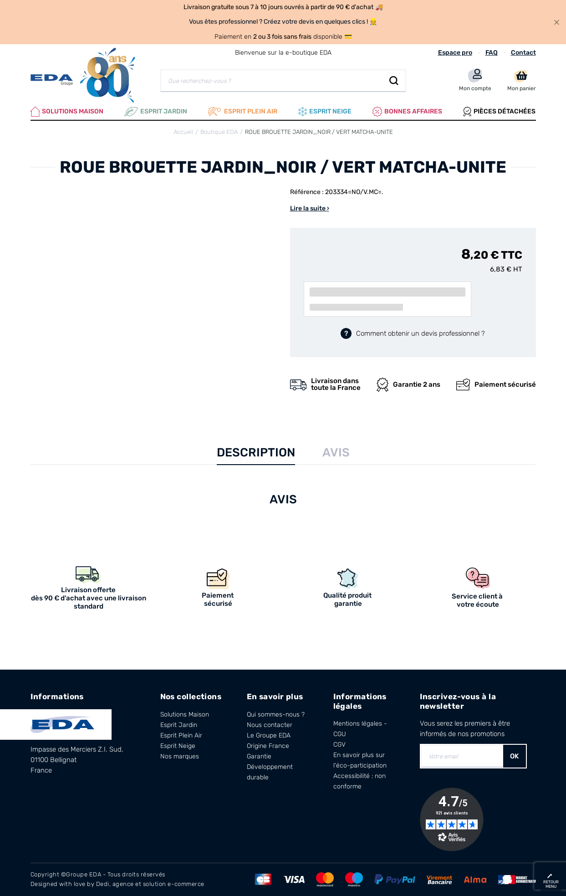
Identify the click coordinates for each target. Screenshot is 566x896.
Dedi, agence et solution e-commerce (150, 884)
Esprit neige (325, 112)
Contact (523, 52)
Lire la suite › (309, 208)
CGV (339, 744)
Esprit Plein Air (181, 735)
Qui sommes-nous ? (276, 714)
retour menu (551, 884)
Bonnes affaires (407, 112)
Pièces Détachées (499, 112)
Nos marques (179, 756)
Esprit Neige (177, 746)
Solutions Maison (67, 112)
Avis (336, 452)
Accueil (183, 131)
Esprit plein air (242, 112)
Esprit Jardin (155, 112)
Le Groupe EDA (269, 735)
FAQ (491, 52)
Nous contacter (269, 725)
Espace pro (455, 52)
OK (514, 756)
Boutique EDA (219, 131)
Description (256, 452)
